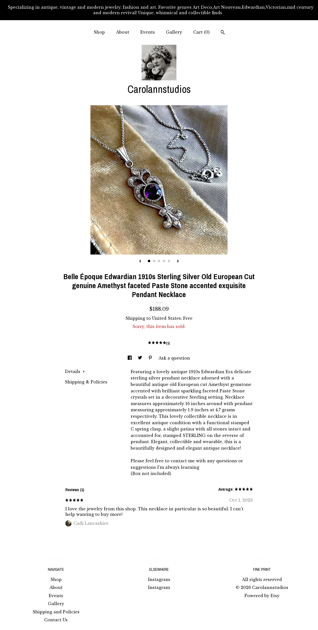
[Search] (223, 33)
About (122, 32)
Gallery (174, 32)
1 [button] (149, 261)
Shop (99, 32)
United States (166, 318)
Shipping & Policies (86, 381)
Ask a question (174, 358)
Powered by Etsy (261, 595)
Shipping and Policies (56, 611)
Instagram (159, 579)
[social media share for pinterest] (151, 358)
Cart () (201, 32)
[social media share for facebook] (130, 358)
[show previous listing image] (140, 261)
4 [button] (164, 261)
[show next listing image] (178, 261)
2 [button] (154, 261)
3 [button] (159, 261)
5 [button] (169, 261)
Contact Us (56, 619)
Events (147, 32)
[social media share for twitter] (140, 358)
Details (75, 371)
